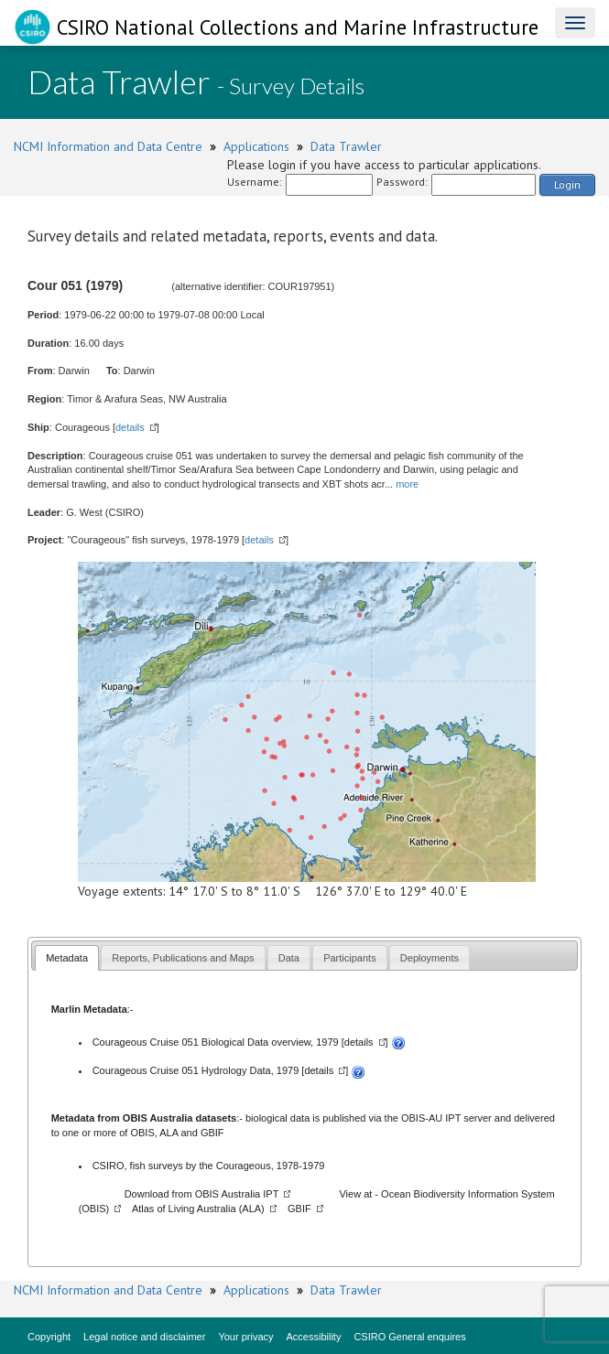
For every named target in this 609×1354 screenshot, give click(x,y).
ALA (168, 1132)
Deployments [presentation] (429, 957)
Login (567, 184)
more (407, 483)
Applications (256, 146)
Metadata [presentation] (67, 957)
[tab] (67, 957)
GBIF (212, 1132)
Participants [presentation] (349, 957)
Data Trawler (346, 146)
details (130, 427)
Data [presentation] (288, 957)
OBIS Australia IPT (237, 1193)
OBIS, (144, 1132)
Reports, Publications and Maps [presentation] (183, 957)
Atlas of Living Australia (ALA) (198, 1208)
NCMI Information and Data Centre (108, 146)
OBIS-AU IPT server (446, 1117)
